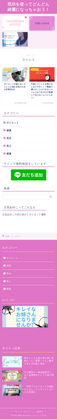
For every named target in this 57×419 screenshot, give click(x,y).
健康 (9, 130)
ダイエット (13, 122)
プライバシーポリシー (22, 411)
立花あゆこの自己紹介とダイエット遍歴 (24, 214)
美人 (9, 146)
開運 (9, 153)
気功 (9, 138)
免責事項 (39, 411)
